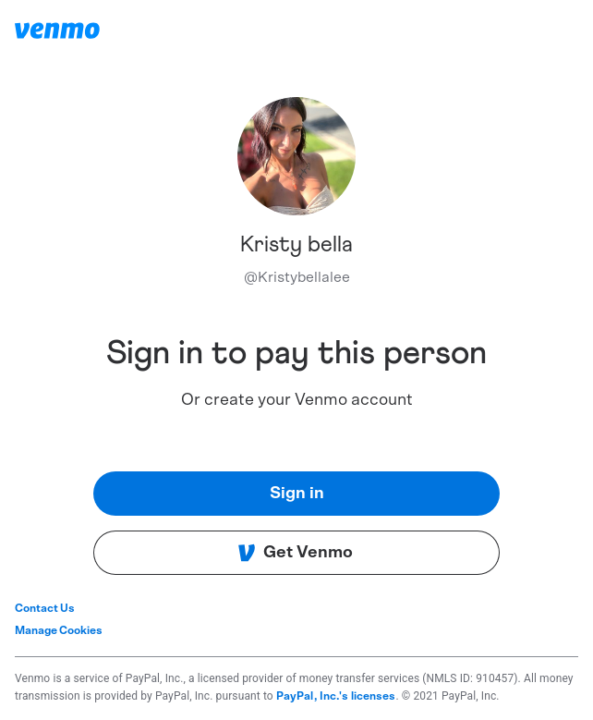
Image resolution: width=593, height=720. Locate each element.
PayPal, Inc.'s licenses (336, 696)
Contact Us (45, 608)
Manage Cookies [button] (59, 630)
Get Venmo (295, 552)
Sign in (297, 493)
